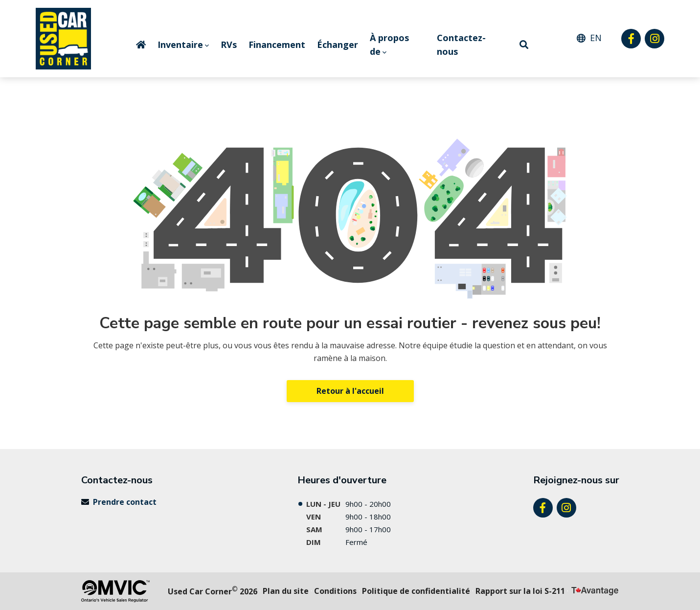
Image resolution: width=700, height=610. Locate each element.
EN (596, 38)
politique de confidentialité (416, 591)
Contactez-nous (461, 45)
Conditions (335, 591)
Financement (276, 44)
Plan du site (286, 591)
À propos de (389, 45)
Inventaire (180, 44)
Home (141, 44)
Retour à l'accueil (350, 390)
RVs (229, 44)
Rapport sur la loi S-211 (520, 591)
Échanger (337, 44)
